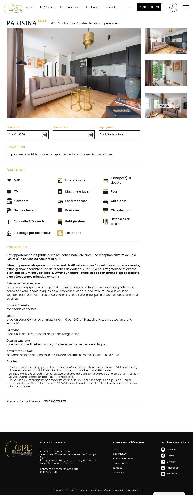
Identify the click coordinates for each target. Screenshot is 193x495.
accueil (30, 7)
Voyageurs (106, 127)
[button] (186, 7)
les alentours (93, 7)
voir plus (165, 106)
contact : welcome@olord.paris (59, 469)
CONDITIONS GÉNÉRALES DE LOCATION (106, 490)
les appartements (70, 7)
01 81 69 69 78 (149, 7)
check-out (60, 127)
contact (110, 7)
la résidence (47, 7)
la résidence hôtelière (128, 442)
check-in (13, 127)
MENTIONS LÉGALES (135, 490)
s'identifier (118, 472)
